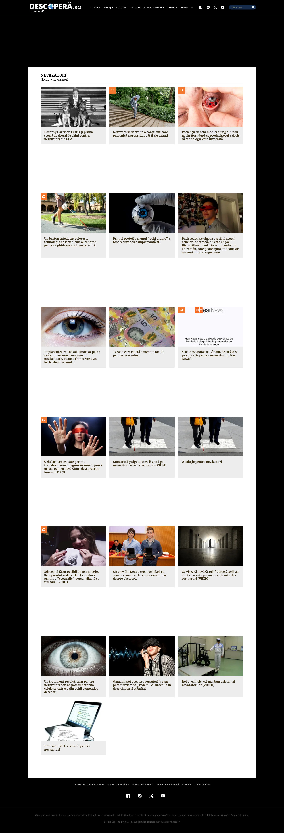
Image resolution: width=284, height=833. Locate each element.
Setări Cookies (200, 785)
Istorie (171, 7)
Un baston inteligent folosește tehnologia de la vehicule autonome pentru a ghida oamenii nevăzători (69, 242)
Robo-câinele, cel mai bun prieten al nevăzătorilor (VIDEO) (207, 684)
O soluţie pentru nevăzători (201, 462)
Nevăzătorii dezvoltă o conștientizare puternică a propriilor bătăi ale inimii (139, 134)
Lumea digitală (153, 7)
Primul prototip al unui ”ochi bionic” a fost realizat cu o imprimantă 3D (140, 240)
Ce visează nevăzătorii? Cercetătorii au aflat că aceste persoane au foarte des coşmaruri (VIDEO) (209, 576)
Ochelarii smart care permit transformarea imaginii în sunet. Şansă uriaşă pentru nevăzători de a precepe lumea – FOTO (72, 468)
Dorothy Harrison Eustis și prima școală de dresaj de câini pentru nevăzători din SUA (72, 136)
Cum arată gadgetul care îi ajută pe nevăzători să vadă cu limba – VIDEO (139, 464)
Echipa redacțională (166, 785)
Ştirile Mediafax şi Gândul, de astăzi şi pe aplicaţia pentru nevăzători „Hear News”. (211, 354)
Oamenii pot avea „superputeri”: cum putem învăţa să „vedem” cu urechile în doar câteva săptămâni (140, 685)
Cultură (121, 7)
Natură (135, 7)
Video (183, 7)
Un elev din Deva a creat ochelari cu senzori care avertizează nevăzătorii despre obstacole (138, 576)
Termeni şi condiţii (142, 785)
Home (45, 80)
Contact (185, 785)
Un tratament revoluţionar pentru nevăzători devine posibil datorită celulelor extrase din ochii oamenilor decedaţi (70, 687)
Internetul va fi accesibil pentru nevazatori (66, 748)
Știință (108, 7)
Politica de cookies (118, 785)
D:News (95, 7)
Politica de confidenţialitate (90, 785)
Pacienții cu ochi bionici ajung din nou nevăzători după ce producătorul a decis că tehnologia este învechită (210, 136)
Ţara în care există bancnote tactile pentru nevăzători (138, 354)
